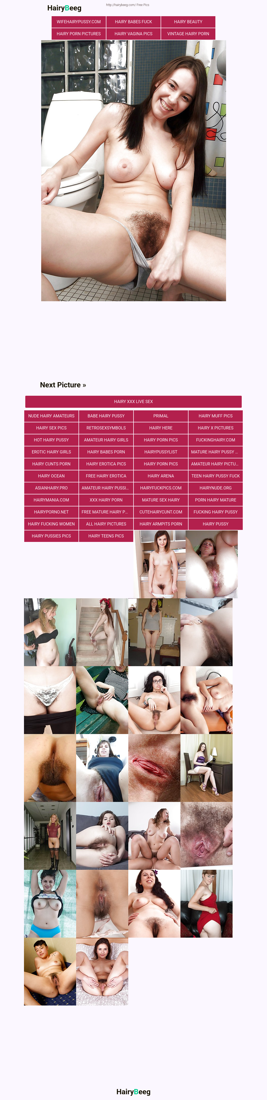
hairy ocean (51, 476)
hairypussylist (161, 452)
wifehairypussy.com (79, 21)
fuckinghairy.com (215, 439)
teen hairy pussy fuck (215, 476)
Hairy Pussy (215, 524)
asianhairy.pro (51, 488)
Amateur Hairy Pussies (106, 488)
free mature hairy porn (107, 512)
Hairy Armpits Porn (160, 524)
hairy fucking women (51, 524)
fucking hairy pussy (216, 512)
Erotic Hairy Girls (51, 452)
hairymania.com (51, 500)
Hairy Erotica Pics (106, 464)
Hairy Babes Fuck (133, 21)
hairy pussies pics (51, 536)
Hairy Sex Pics (51, 427)
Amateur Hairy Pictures (217, 464)
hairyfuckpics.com (160, 488)
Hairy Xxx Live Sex (133, 401)
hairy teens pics (106, 536)
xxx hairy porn (106, 500)
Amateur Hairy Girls (106, 439)
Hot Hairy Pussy (51, 439)
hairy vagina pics (134, 33)
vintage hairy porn (188, 33)
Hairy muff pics (216, 415)
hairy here (161, 427)
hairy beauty (188, 21)
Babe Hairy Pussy (106, 415)
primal (160, 415)
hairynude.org (216, 488)
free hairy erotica (106, 476)
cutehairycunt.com (160, 512)
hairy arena (161, 476)
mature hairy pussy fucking (217, 452)
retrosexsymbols (106, 427)
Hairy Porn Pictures (79, 33)
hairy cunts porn (51, 464)
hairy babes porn (106, 452)
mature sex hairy (161, 500)
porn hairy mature (215, 500)
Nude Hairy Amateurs (51, 415)
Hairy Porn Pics (161, 439)
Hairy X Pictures (215, 427)
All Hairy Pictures (106, 524)
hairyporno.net (51, 512)
